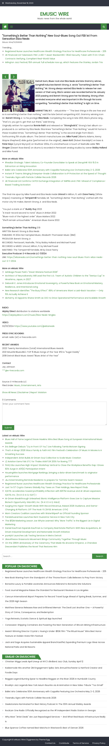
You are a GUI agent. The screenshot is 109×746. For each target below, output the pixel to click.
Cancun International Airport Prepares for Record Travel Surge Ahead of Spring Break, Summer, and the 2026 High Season (55, 599)
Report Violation (38, 392)
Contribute (64, 743)
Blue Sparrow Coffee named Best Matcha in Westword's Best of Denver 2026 (44, 727)
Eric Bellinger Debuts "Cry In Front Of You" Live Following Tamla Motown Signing (45, 446)
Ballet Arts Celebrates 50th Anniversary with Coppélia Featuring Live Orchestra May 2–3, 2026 (52, 169)
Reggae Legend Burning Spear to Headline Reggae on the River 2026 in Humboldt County (50, 678)
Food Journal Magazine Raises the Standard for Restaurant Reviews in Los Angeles (46, 590)
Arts (39, 385)
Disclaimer (23, 392)
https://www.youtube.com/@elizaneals (34, 326)
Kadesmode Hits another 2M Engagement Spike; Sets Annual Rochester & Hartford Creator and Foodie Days (53, 670)
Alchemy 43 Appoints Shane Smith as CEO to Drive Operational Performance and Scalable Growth (55, 297)
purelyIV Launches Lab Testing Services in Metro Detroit (33, 535)
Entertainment (28, 385)
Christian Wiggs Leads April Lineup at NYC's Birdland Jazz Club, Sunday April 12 (44, 661)
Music (17, 385)
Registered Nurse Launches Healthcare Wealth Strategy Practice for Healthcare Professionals (52, 483)
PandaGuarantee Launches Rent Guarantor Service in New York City (39, 517)
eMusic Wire (54, 14)
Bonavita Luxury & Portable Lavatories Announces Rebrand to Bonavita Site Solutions (48, 583)
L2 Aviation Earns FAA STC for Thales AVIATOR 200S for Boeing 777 (38, 461)
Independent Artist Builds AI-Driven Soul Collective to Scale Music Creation (43, 457)
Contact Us (50, 743)
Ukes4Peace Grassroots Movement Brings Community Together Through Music (46, 539)
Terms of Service (81, 743)
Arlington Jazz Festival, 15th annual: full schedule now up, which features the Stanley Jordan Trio (54, 62)
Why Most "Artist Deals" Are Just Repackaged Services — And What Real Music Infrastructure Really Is (55, 719)
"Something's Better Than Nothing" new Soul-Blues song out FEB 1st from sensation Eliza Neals (49, 37)
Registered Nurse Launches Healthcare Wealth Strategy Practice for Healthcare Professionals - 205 (55, 51)
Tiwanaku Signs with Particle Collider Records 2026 (30, 177)
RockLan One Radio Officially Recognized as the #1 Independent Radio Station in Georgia (50, 710)
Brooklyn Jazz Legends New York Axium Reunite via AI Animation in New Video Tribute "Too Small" (54, 685)
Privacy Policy (98, 743)
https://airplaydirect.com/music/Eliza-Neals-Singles (29, 314)
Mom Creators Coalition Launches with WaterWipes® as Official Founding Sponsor (47, 513)
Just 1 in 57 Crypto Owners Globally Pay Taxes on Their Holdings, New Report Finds (46, 487)
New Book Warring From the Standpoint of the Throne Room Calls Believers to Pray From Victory (54, 577)
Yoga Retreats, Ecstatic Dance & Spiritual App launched (33, 618)
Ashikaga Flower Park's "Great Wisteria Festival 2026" (31, 272)
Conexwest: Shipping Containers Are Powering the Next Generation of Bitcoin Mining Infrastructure (55, 624)
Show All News (9, 392)
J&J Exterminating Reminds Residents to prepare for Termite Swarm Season (44, 480)
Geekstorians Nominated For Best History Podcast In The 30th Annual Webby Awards (48, 704)
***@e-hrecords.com (13, 370)
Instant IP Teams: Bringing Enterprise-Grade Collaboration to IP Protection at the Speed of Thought (55, 173)
